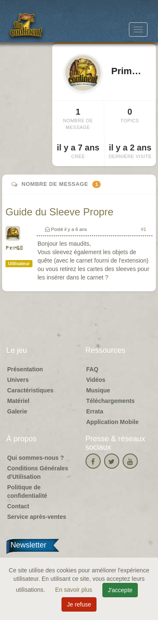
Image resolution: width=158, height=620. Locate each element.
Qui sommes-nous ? (35, 457)
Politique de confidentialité (27, 491)
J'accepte (120, 590)
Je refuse (79, 604)
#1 (143, 229)
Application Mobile (112, 422)
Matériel (18, 400)
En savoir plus (74, 589)
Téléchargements (110, 400)
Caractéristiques (30, 390)
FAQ (92, 369)
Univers (18, 379)
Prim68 (14, 248)
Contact (18, 506)
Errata (94, 411)
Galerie (17, 411)
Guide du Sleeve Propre (59, 211)
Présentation (25, 369)
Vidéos (96, 379)
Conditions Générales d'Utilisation (37, 472)
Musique (98, 390)
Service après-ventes (36, 516)
